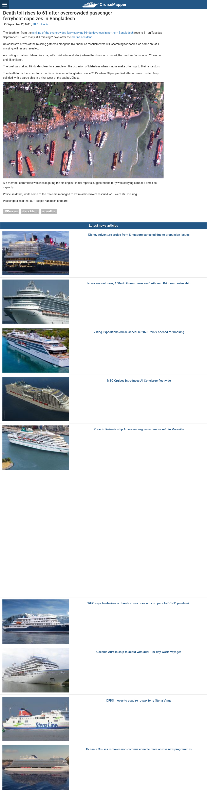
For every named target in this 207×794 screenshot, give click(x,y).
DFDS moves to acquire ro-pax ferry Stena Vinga (138, 700)
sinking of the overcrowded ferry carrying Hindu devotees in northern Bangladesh (83, 32)
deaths (49, 211)
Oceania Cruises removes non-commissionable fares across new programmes (139, 749)
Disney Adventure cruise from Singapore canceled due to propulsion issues (138, 235)
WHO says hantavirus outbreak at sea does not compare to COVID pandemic (138, 603)
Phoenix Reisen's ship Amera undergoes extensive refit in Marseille (139, 429)
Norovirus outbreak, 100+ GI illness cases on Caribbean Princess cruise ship (138, 283)
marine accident (82, 37)
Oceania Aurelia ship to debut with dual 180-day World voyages (139, 652)
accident (31, 211)
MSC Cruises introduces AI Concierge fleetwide (139, 380)
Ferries (12, 211)
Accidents (41, 24)
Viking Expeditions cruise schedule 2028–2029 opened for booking (139, 332)
